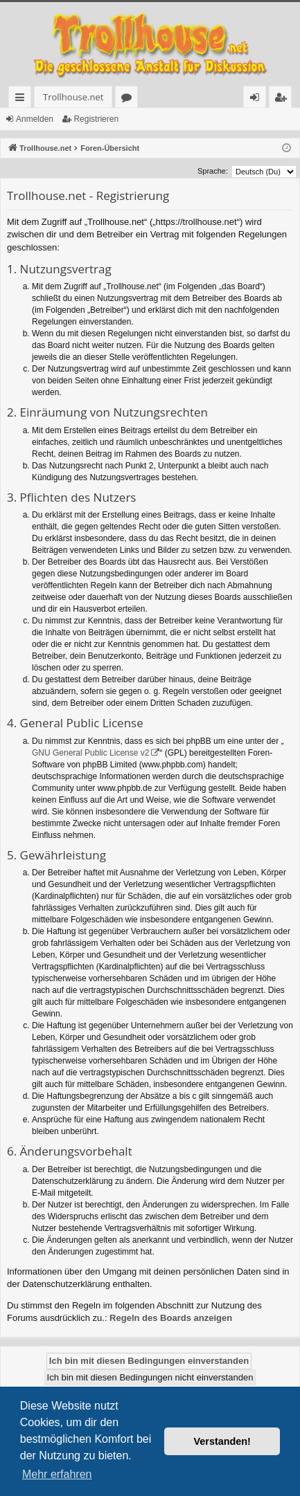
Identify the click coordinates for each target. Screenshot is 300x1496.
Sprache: (212, 171)
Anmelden (34, 119)
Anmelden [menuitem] (258, 99)
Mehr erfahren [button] (57, 1474)
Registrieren (95, 119)
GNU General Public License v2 (90, 753)
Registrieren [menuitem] (283, 99)
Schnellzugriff (22, 99)
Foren (129, 99)
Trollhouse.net (73, 97)
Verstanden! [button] (222, 1441)
